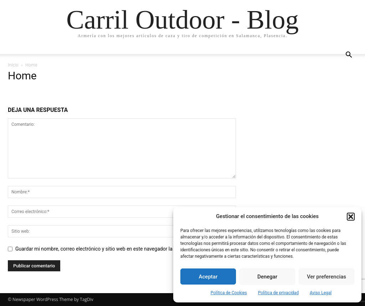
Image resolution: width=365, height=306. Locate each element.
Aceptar (208, 276)
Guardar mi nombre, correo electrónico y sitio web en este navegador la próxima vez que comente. (123, 249)
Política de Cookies (229, 292)
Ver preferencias (326, 276)
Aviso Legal (320, 292)
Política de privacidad (278, 292)
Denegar (267, 276)
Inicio (13, 65)
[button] (350, 216)
